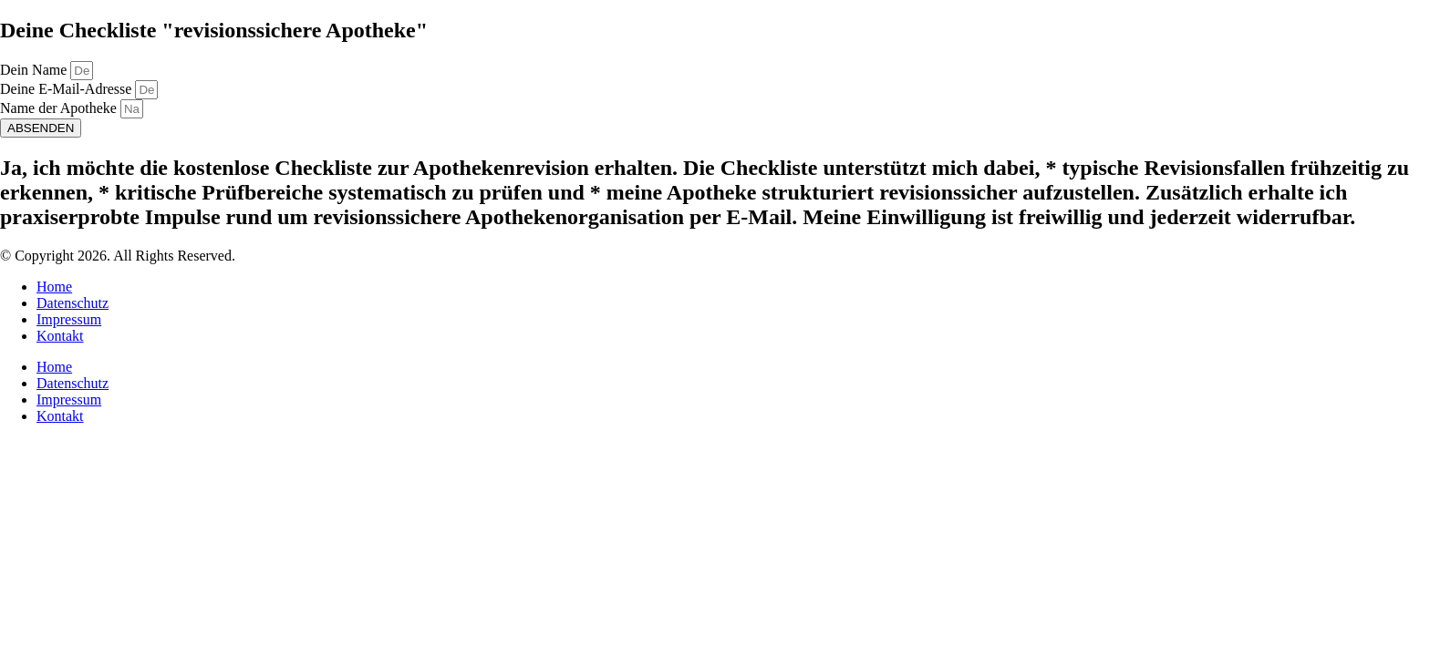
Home (54, 286)
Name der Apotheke (60, 108)
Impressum (68, 319)
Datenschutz (72, 303)
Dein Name (35, 69)
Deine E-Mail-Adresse (67, 89)
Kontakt (60, 335)
